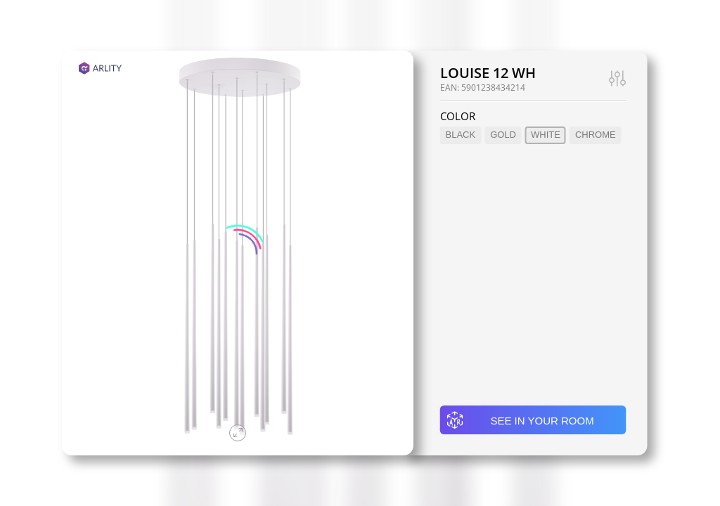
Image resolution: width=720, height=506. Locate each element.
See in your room (520, 420)
